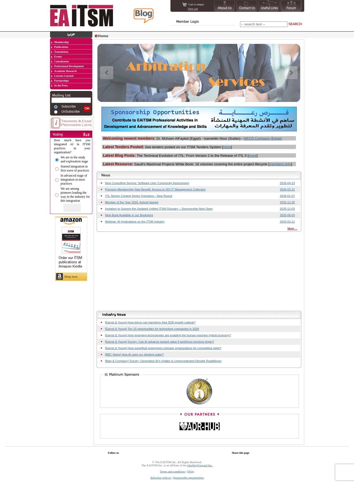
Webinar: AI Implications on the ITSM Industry (135, 221)
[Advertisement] (71, 316)
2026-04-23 (287, 183)
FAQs (190, 471)
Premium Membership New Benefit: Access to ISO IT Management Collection (155, 189)
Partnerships (61, 80)
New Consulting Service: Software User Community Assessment (147, 183)
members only (280, 164)
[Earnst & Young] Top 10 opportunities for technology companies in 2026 (152, 328)
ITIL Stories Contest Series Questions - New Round (138, 195)
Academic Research (65, 71)
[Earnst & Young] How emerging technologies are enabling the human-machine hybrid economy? (168, 335)
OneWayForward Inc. (200, 465)
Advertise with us (160, 477)
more (227, 147)
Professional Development (69, 66)
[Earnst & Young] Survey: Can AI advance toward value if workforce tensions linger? (159, 341)
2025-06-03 (287, 215)
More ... (292, 228)
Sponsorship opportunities (188, 477)
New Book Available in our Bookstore (129, 215)
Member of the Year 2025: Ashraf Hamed (131, 202)
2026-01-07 (287, 195)
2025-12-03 (287, 208)
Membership (61, 42)
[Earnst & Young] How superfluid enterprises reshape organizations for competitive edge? (163, 348)
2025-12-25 (287, 202)
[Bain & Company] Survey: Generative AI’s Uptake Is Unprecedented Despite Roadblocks (163, 361)
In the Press (61, 85)
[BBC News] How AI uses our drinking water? (134, 354)
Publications (61, 46)
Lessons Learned (64, 75)
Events (58, 56)
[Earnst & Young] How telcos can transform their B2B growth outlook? (150, 322)
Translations (61, 51)
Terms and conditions (172, 471)
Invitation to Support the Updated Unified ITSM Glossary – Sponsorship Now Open (158, 208)
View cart (193, 8)
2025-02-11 (287, 221)
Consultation (61, 61)
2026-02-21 (287, 189)
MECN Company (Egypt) (262, 138)
